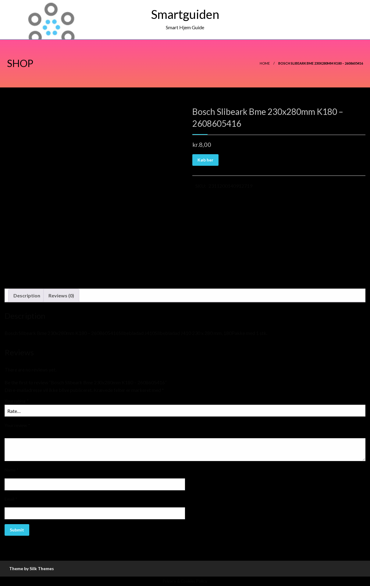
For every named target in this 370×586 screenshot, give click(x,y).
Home (265, 63)
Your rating (17, 400)
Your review (17, 425)
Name (12, 469)
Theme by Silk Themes (31, 568)
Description (26, 295)
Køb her (205, 159)
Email (11, 499)
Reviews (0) (61, 295)
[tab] (26, 295)
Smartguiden (185, 14)
